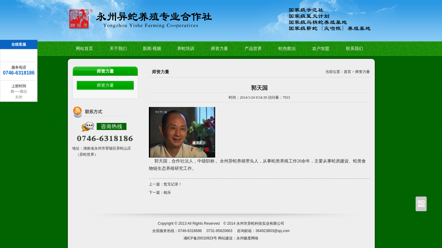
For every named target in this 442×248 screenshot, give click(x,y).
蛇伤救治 (287, 48)
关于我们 (118, 48)
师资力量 (219, 48)
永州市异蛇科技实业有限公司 (260, 223)
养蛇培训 (185, 48)
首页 (347, 72)
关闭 (18, 97)
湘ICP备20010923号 (200, 238)
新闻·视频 (152, 48)
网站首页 (84, 48)
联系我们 (354, 48)
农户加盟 (320, 48)
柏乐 (167, 192)
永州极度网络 (247, 238)
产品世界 (253, 48)
